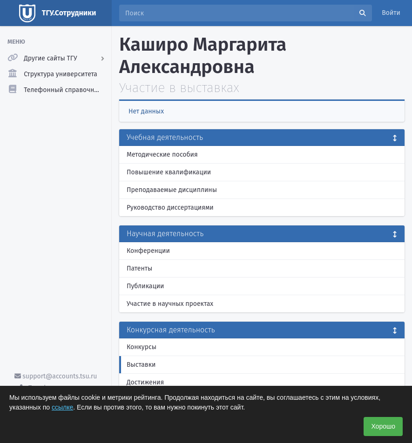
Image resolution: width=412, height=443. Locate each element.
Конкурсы (141, 347)
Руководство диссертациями (170, 208)
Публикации (145, 286)
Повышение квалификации (169, 172)
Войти (391, 13)
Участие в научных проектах (170, 304)
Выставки (141, 365)
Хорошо (383, 426)
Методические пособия (162, 155)
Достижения (145, 382)
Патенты (139, 268)
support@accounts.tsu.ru (55, 376)
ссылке (62, 407)
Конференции (148, 251)
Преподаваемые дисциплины (172, 190)
